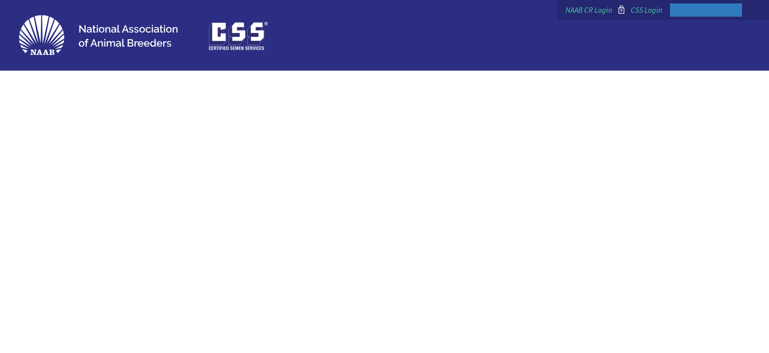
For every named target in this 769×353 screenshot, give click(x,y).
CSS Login (646, 10)
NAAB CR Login (588, 10)
